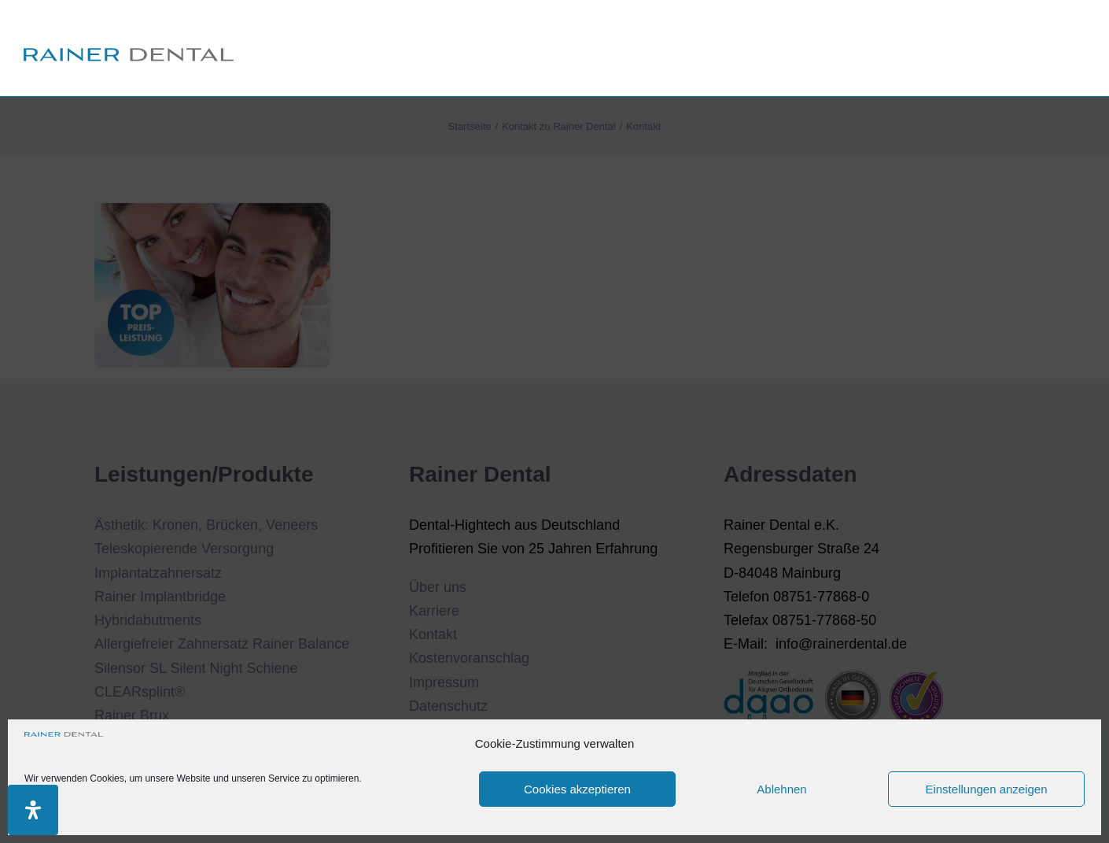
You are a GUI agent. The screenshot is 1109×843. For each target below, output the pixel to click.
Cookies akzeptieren (577, 789)
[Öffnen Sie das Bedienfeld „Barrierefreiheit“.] (33, 810)
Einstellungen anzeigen (986, 789)
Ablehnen (781, 789)
